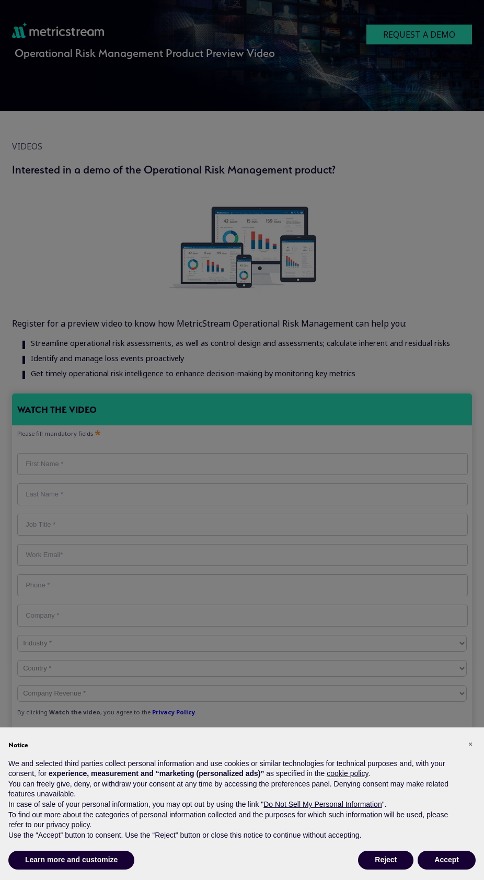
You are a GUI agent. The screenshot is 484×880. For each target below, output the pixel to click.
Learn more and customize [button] (71, 859)
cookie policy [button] (347, 773)
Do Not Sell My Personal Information (322, 804)
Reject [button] (386, 859)
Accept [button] (446, 859)
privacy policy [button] (67, 824)
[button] (470, 744)
